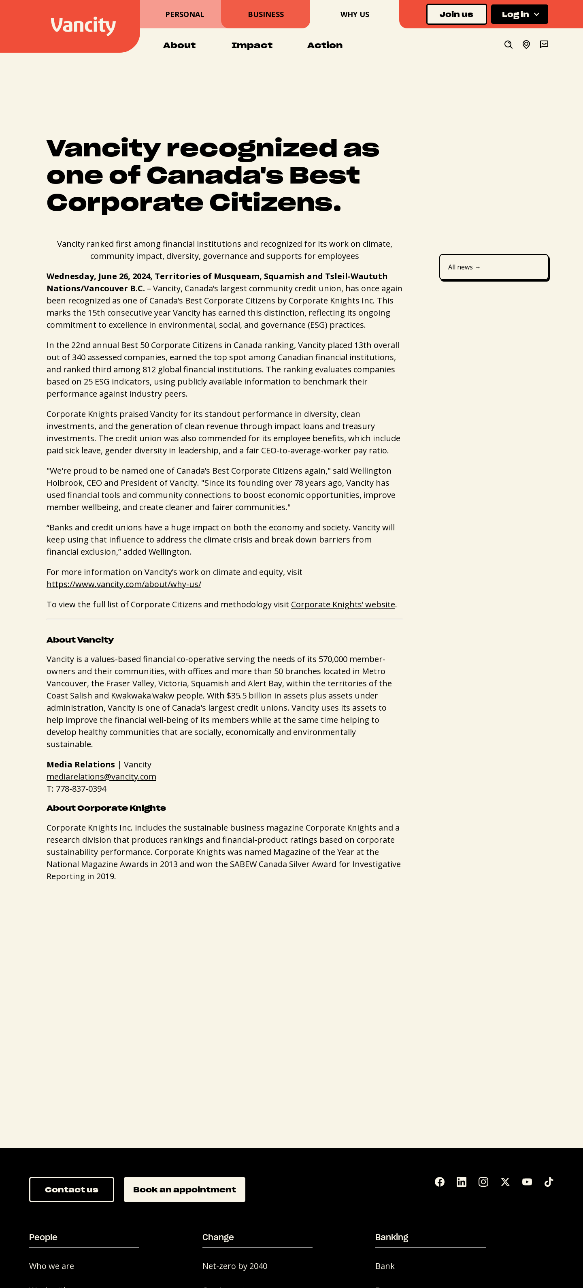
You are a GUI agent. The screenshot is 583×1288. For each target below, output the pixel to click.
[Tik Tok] (549, 1183)
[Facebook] (440, 1183)
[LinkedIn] (461, 1183)
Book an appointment (184, 1189)
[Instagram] (483, 1183)
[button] (519, 14)
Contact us (71, 1189)
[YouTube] (527, 1183)
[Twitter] (505, 1183)
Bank (385, 1265)
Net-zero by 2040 (234, 1265)
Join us (456, 14)
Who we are (51, 1265)
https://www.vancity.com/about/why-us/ (124, 584)
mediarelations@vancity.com (101, 776)
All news (464, 267)
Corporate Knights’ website (343, 604)
